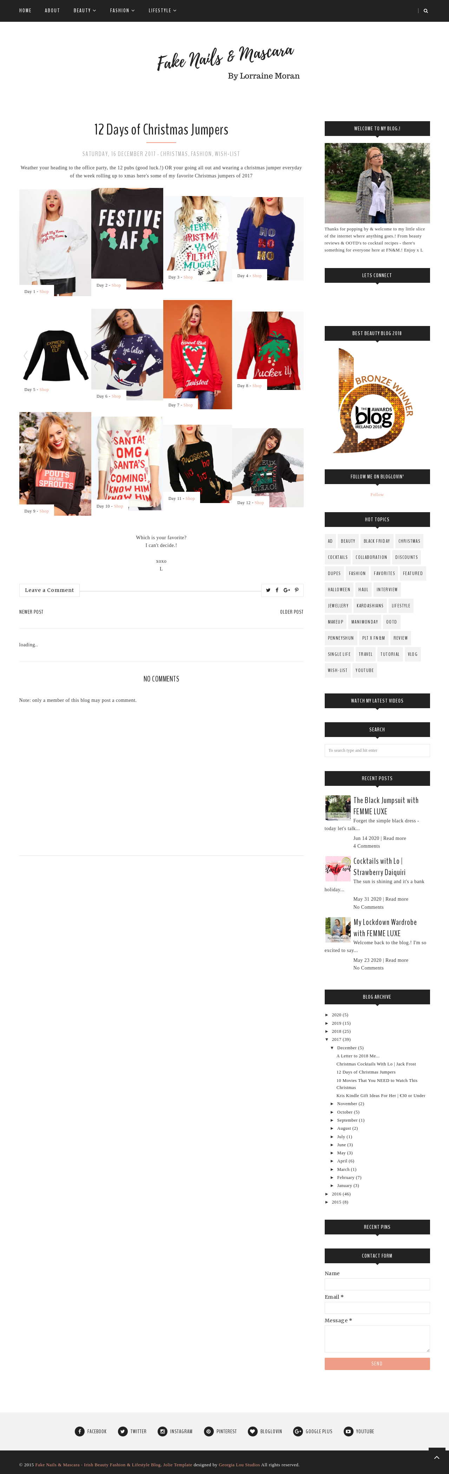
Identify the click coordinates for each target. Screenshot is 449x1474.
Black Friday (377, 541)
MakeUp (335, 622)
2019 (337, 1023)
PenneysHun (341, 638)
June (342, 1144)
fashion (201, 154)
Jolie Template (177, 1464)
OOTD (391, 622)
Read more (395, 838)
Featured (413, 573)
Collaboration (371, 557)
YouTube (365, 670)
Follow (377, 494)
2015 (337, 1202)
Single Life (339, 654)
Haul (363, 589)
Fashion (123, 10)
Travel (365, 654)
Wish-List (227, 154)
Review (401, 638)
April (343, 1161)
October (345, 1112)
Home (25, 10)
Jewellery (338, 605)
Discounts (406, 557)
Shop (44, 291)
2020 (337, 1014)
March (344, 1169)
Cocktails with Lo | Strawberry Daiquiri (380, 866)
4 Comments (367, 846)
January (345, 1185)
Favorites (384, 573)
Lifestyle (163, 10)
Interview (387, 589)
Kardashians (370, 605)
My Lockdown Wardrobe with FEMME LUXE (385, 928)
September (348, 1120)
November (348, 1103)
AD (330, 541)
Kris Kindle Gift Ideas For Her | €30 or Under (381, 1095)
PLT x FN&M (373, 638)
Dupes (334, 573)
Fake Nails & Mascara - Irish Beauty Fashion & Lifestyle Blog (97, 1464)
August (344, 1128)
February (346, 1177)
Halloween (339, 589)
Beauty (85, 10)
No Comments (369, 907)
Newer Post (31, 612)
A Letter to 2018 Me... (358, 1056)
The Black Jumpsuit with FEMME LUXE (386, 806)
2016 (337, 1194)
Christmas (174, 154)
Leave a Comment (49, 590)
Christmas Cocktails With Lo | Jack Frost (376, 1064)
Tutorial (390, 654)
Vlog (413, 654)
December (347, 1047)
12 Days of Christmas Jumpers (366, 1072)
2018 (337, 1031)
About (52, 10)
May (342, 1152)
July (342, 1136)
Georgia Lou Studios (239, 1464)
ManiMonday (364, 622)
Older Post (292, 612)
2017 (337, 1039)
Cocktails (338, 557)
